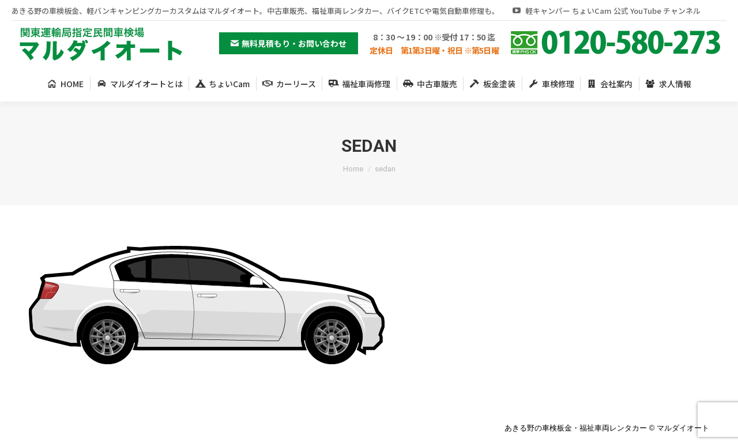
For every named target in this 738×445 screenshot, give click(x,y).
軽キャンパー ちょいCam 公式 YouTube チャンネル (606, 10)
